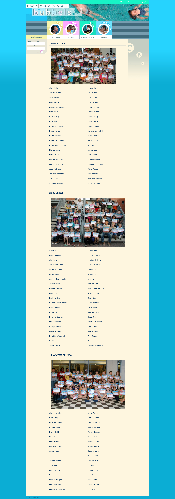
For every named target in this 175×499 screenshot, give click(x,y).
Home (122, 2)
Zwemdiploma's (87, 37)
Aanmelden (55, 37)
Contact (130, 2)
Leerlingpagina (142, 2)
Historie (104, 37)
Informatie (71, 37)
